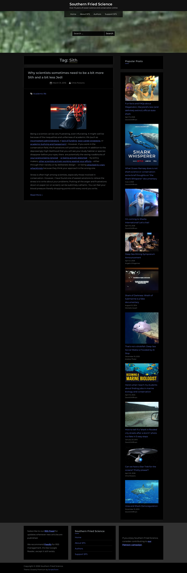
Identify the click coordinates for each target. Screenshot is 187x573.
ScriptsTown (53, 569)
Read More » (36, 195)
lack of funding (69, 140)
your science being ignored (44, 158)
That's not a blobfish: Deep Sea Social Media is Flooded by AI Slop (140, 350)
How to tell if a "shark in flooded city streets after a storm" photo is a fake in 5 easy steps (141, 433)
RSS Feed (49, 531)
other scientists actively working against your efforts (65, 161)
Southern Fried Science (91, 4)
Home (73, 14)
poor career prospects (89, 140)
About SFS (85, 14)
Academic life (39, 93)
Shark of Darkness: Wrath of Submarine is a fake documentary (139, 299)
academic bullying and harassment (48, 144)
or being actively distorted (73, 158)
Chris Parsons (78, 82)
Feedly (48, 544)
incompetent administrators (44, 140)
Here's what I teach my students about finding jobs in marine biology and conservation (141, 388)
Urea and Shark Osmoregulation (141, 506)
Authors (97, 14)
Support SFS (111, 14)
